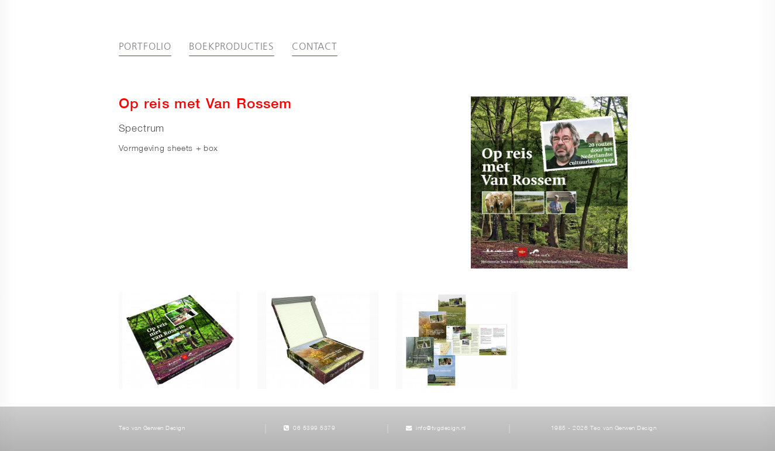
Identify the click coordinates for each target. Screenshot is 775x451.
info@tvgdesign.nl (441, 428)
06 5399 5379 (314, 428)
